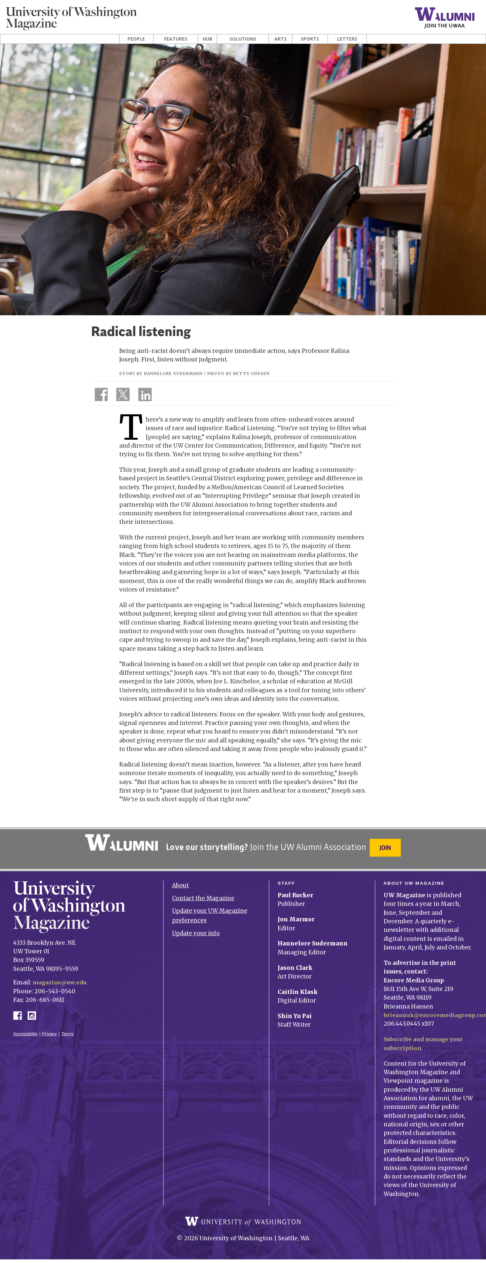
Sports (310, 39)
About (180, 881)
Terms (67, 1029)
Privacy (49, 1029)
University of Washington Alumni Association (120, 842)
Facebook (20, 1011)
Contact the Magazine (203, 894)
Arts (280, 39)
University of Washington (243, 1222)
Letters (347, 39)
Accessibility (25, 1029)
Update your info (196, 929)
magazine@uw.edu (61, 978)
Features (175, 39)
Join (386, 847)
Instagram (34, 1011)
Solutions (242, 39)
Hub (207, 39)
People (136, 39)
